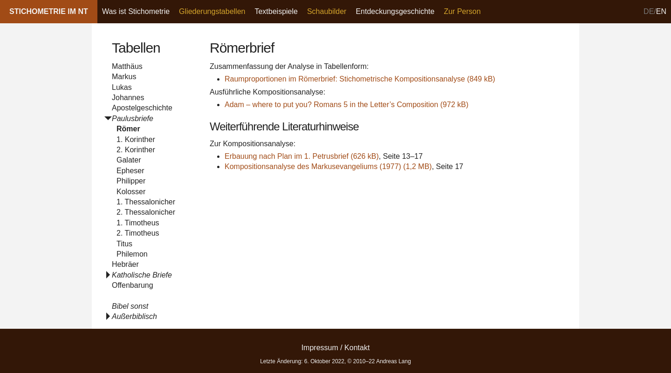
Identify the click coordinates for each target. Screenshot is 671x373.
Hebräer (125, 264)
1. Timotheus (137, 223)
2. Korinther (135, 150)
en (661, 11)
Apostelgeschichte (142, 108)
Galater (128, 160)
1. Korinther (135, 139)
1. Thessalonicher (145, 202)
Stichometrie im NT (48, 11)
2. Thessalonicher (145, 212)
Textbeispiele (276, 11)
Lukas (122, 87)
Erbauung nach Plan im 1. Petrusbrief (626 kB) (302, 156)
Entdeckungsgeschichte (395, 11)
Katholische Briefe (142, 275)
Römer (128, 129)
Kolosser (130, 192)
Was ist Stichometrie (136, 11)
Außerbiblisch (134, 316)
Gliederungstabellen (212, 11)
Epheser (130, 171)
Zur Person (462, 11)
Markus (124, 77)
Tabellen (136, 47)
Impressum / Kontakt (335, 348)
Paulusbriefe (132, 118)
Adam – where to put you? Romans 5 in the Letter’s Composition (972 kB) (346, 105)
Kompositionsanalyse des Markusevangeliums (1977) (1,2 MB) (328, 166)
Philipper (130, 181)
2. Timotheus (137, 233)
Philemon (132, 254)
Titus (124, 244)
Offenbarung (132, 285)
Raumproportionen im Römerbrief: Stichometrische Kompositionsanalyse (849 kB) (360, 79)
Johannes (128, 98)
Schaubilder (327, 11)
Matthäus (127, 66)
